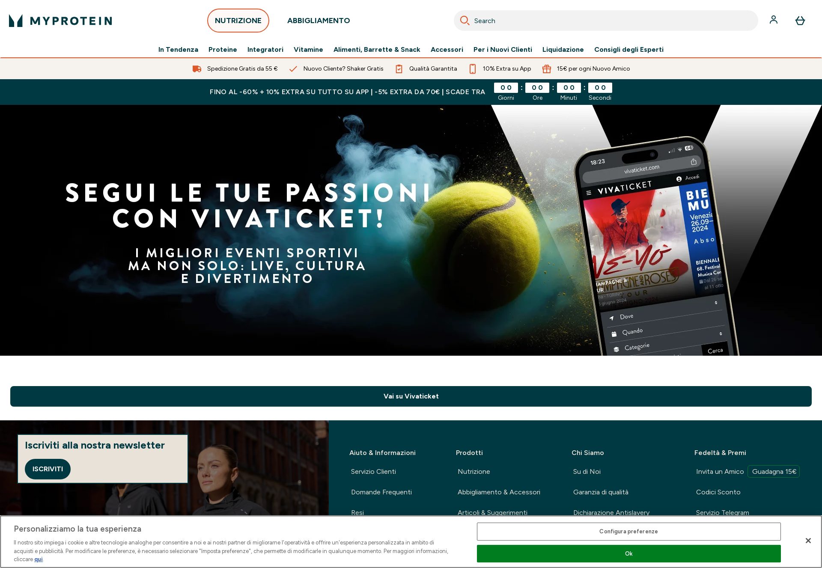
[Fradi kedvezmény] (411, 230)
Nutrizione (474, 471)
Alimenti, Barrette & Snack (377, 49)
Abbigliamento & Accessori (499, 492)
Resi (357, 513)
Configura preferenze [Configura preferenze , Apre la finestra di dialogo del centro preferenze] (628, 531)
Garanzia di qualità (600, 492)
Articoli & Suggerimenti (492, 513)
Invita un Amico (748, 471)
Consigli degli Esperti (629, 49)
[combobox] (606, 20)
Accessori (447, 49)
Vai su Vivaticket (411, 396)
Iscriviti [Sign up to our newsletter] (48, 469)
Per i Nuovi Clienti (503, 49)
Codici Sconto (718, 492)
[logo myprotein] (60, 20)
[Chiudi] (808, 540)
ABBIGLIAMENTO (318, 23)
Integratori (265, 49)
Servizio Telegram (722, 513)
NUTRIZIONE (238, 23)
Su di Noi (587, 471)
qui (38, 559)
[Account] (774, 21)
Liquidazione (563, 49)
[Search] (465, 20)
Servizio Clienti (373, 471)
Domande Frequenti (381, 492)
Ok (629, 553)
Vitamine (308, 49)
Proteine (222, 49)
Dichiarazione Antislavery (611, 513)
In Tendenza (178, 49)
